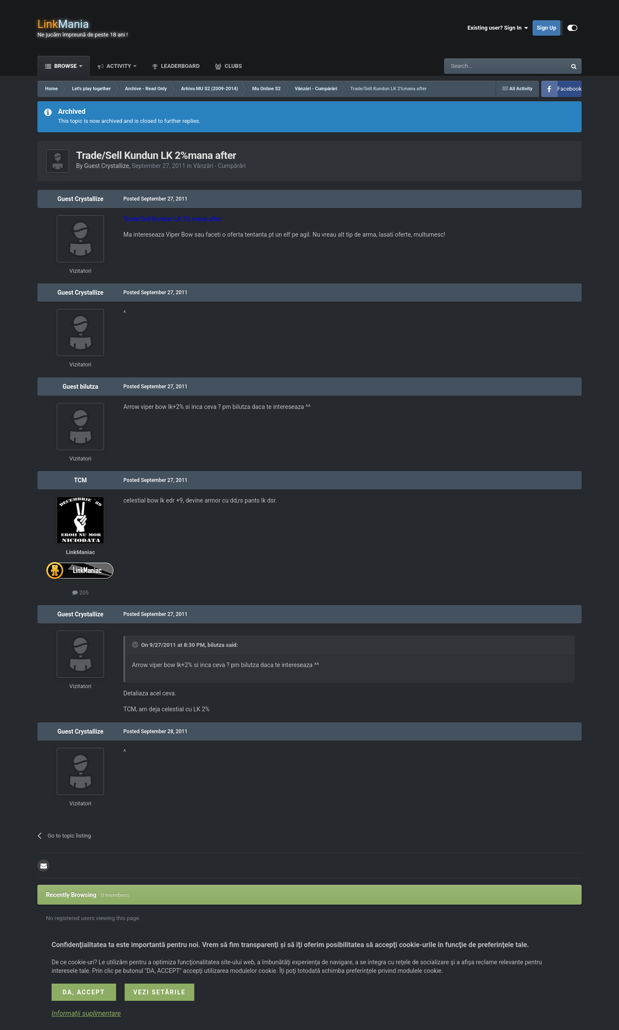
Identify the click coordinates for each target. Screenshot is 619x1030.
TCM (80, 480)
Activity (119, 66)
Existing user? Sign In (498, 28)
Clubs (232, 66)
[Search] (485, 66)
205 (80, 592)
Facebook (570, 88)
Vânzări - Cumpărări (219, 165)
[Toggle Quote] (136, 644)
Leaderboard (179, 66)
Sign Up (546, 27)
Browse (65, 66)
